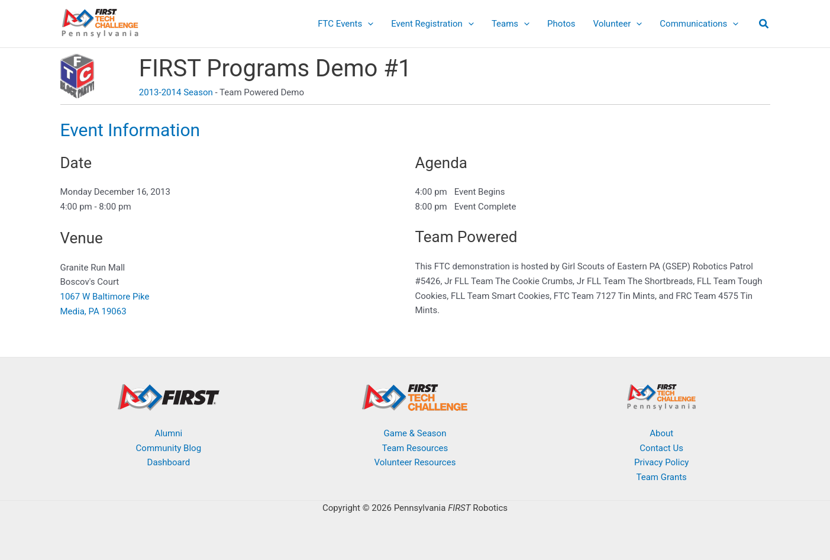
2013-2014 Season (176, 92)
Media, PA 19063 (93, 311)
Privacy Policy (661, 462)
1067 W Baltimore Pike (105, 296)
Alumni (168, 433)
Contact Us (661, 448)
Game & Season (415, 433)
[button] (764, 25)
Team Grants (662, 477)
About (661, 433)
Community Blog (169, 448)
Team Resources (415, 448)
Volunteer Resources (415, 462)
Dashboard (168, 462)
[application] (367, 23)
